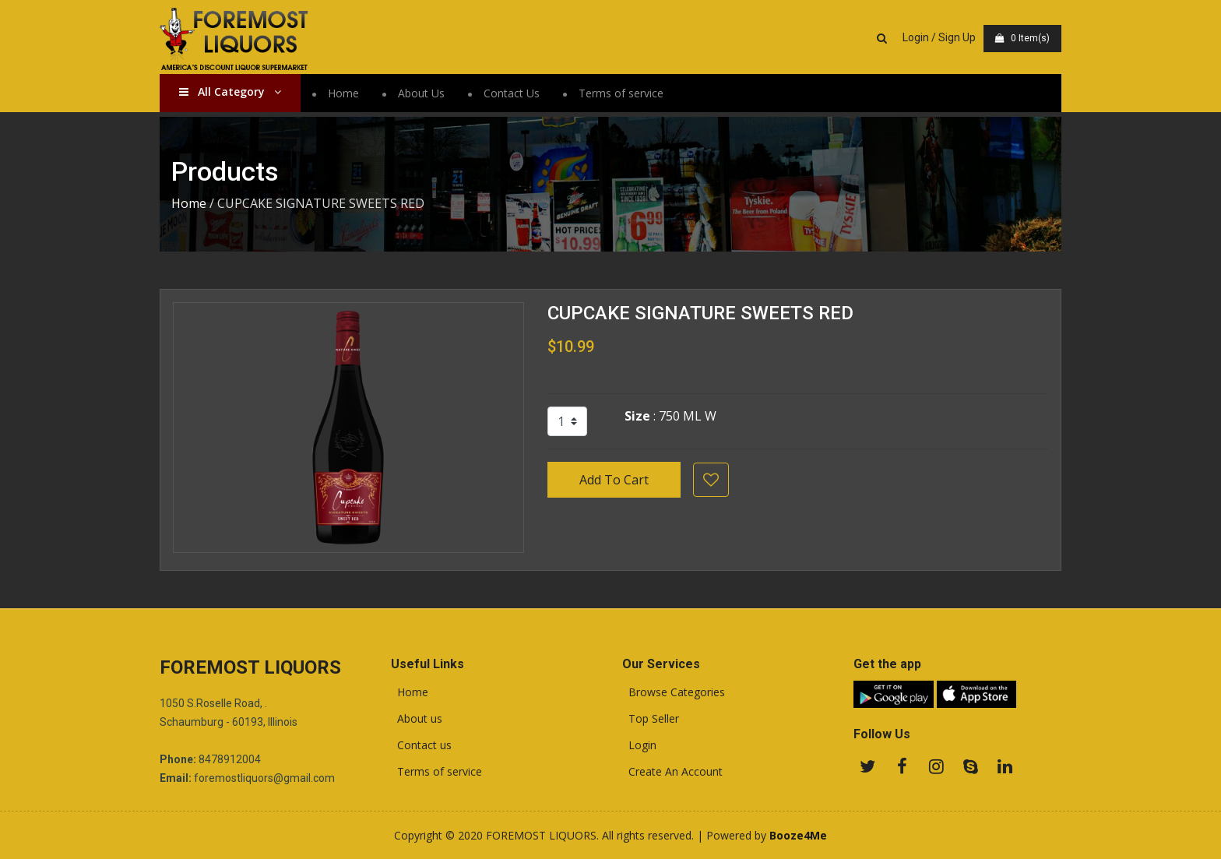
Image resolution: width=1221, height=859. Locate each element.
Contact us (421, 745)
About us (416, 718)
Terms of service (621, 93)
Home (343, 93)
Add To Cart (614, 479)
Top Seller (650, 718)
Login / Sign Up (939, 37)
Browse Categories (673, 692)
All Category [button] (230, 91)
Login (639, 745)
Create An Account (672, 771)
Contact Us (512, 93)
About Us (421, 93)
